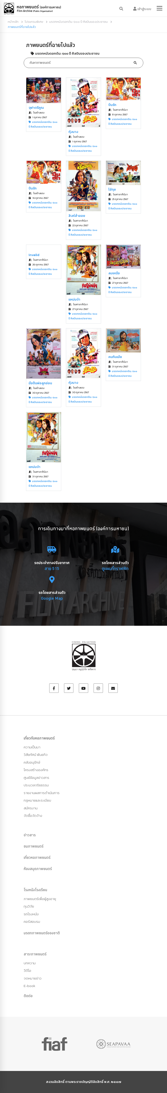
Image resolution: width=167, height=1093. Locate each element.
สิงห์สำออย (76, 215)
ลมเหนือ (114, 273)
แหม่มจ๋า (74, 299)
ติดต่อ (28, 996)
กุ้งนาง (73, 131)
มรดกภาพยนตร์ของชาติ (42, 933)
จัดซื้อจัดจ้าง (33, 815)
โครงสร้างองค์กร (36, 770)
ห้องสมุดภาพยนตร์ (38, 868)
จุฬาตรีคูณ (36, 107)
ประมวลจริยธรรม (36, 785)
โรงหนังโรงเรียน (35, 890)
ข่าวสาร (30, 835)
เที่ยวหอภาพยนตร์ (37, 857)
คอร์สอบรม (32, 921)
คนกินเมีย (115, 356)
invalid (34, 255)
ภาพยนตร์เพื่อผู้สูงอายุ (40, 898)
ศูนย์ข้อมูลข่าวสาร (36, 777)
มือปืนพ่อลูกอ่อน (40, 383)
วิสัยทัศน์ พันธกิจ (36, 754)
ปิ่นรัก (112, 104)
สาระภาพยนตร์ (35, 954)
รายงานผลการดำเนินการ (42, 792)
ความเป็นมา (32, 747)
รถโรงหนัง (31, 914)
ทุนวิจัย (29, 906)
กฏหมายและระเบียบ (37, 800)
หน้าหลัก (13, 21)
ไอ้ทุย (112, 189)
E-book (29, 985)
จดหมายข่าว (33, 978)
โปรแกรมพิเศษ (34, 21)
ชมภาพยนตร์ (33, 846)
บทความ (30, 963)
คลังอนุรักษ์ (32, 762)
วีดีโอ (27, 970)
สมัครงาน (31, 808)
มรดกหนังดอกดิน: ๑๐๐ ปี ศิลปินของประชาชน (78, 21)
